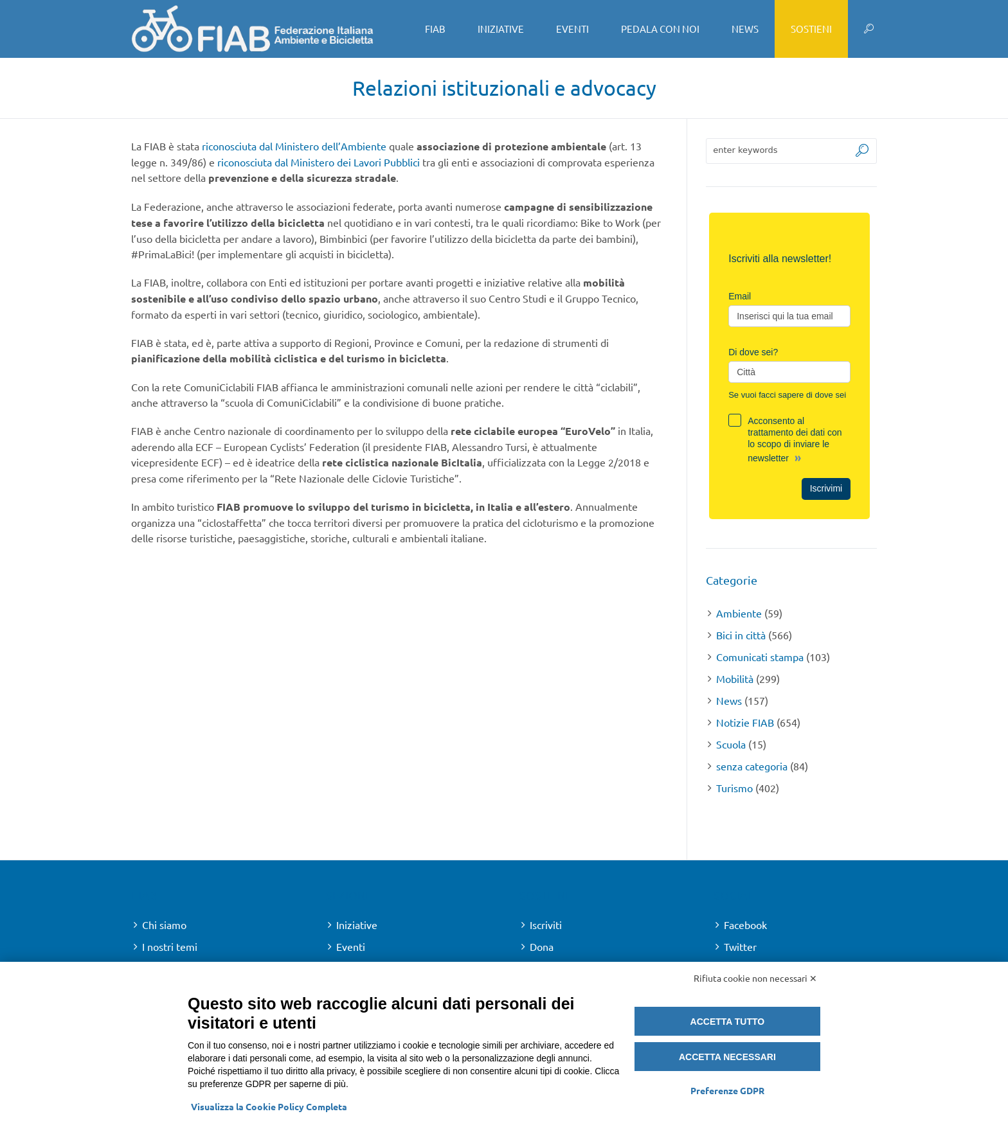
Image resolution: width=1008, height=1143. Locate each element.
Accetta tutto (727, 1021)
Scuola (731, 744)
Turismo (734, 787)
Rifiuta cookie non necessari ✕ (755, 978)
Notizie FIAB (745, 722)
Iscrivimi (826, 488)
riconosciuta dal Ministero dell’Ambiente (294, 145)
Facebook (745, 924)
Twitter (740, 946)
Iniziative (356, 924)
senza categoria (752, 765)
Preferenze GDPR (727, 1090)
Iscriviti (546, 924)
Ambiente (739, 613)
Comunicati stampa (760, 656)
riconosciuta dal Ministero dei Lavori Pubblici (318, 161)
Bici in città (741, 634)
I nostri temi (169, 946)
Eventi (350, 946)
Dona (542, 946)
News (729, 700)
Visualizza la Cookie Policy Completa (269, 1106)
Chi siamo (164, 924)
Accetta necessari (727, 1057)
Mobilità (734, 678)
